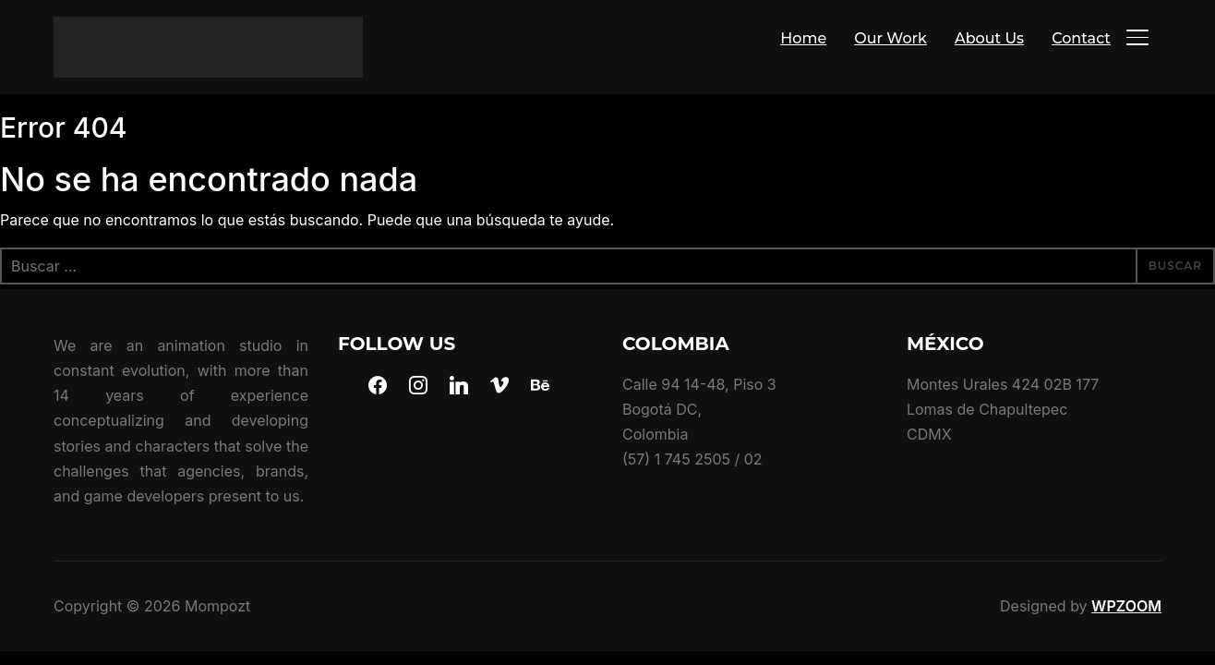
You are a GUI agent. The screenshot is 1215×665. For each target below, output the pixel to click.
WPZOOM (1126, 606)
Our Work (890, 38)
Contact (1081, 38)
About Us (989, 38)
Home (803, 38)
